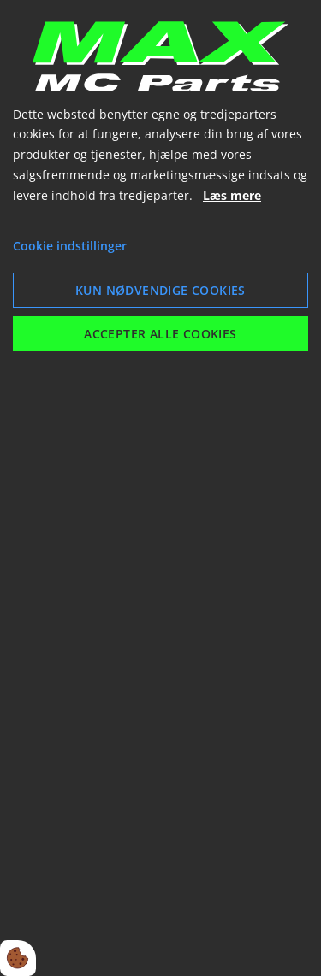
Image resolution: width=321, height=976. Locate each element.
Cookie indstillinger (70, 246)
